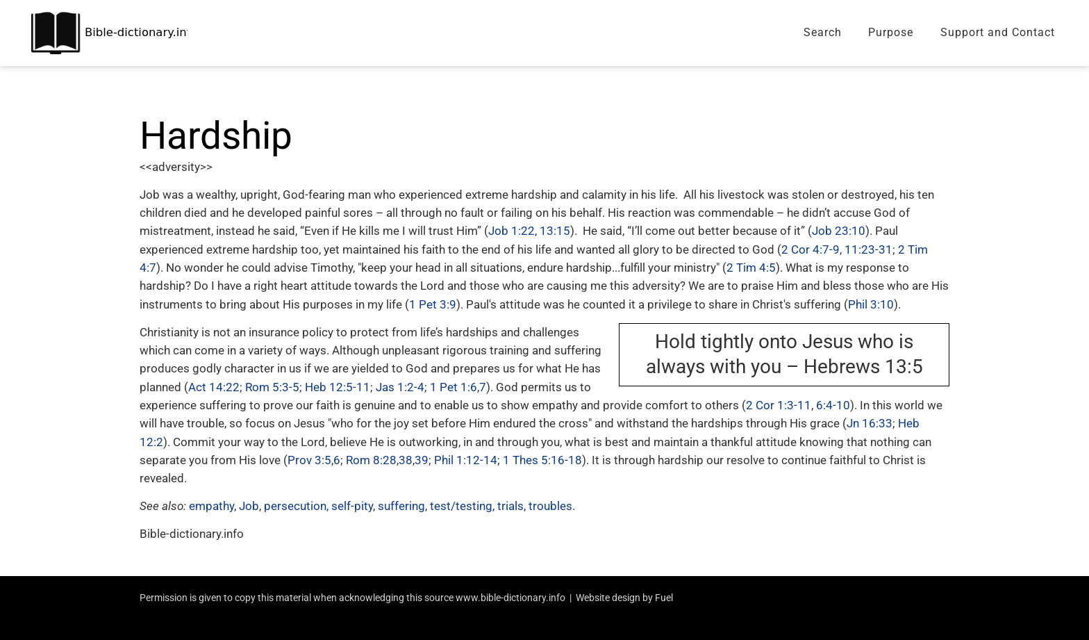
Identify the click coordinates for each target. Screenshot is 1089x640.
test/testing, (462, 506)
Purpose (890, 32)
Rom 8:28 (371, 460)
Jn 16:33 (869, 423)
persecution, (296, 506)
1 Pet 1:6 (453, 387)
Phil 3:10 (871, 304)
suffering (401, 506)
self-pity (352, 506)
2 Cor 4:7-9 (810, 249)
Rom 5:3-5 (272, 387)
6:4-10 (833, 405)
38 (406, 460)
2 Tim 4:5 (751, 267)
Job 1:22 (511, 231)
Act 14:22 (214, 387)
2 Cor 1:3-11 (778, 405)
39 (422, 460)
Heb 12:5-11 (337, 387)
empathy (211, 506)
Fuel (664, 597)
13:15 (555, 231)
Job (249, 506)
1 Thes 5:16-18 (542, 460)
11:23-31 (868, 249)
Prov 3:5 (309, 460)
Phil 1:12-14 (465, 460)
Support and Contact (997, 32)
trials (510, 506)
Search (823, 32)
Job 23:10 (838, 231)
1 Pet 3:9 (432, 304)
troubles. (552, 506)
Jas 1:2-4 (400, 387)
